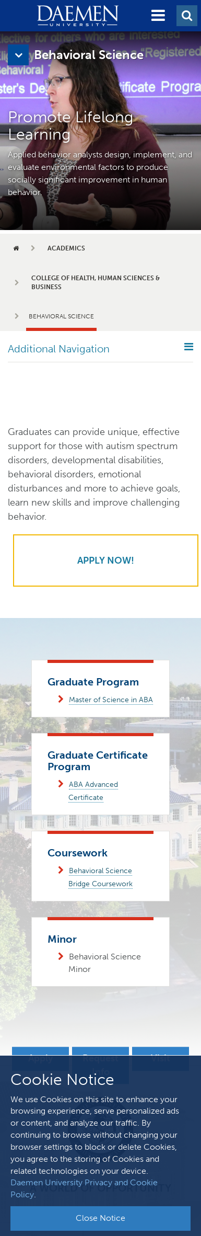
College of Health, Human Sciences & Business (95, 282)
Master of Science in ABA (111, 699)
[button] (158, 15)
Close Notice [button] (100, 1218)
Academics (66, 248)
